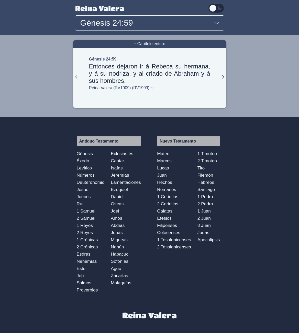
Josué (82, 189)
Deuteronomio (91, 182)
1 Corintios (167, 196)
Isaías (117, 167)
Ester (82, 268)
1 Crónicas (87, 239)
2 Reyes (85, 232)
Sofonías (119, 261)
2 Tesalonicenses (174, 246)
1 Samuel (86, 211)
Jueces (84, 196)
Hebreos (205, 182)
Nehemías (87, 261)
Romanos (166, 189)
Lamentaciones (126, 182)
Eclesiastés (122, 153)
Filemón (205, 175)
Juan (162, 175)
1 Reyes (85, 225)
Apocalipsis (208, 239)
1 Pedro (205, 196)
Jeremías (120, 175)
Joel (115, 211)
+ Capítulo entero (149, 44)
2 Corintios (167, 203)
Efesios (164, 218)
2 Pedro (205, 203)
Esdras (84, 254)
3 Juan (204, 225)
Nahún (117, 246)
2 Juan (204, 218)
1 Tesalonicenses (174, 239)
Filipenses (167, 225)
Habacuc (119, 254)
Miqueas (119, 239)
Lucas (163, 167)
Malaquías (121, 282)
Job (80, 275)
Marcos (164, 160)
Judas (203, 232)
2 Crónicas (87, 246)
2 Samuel (86, 218)
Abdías (118, 225)
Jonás (117, 232)
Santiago (206, 189)
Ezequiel (119, 189)
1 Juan (204, 211)
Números (86, 175)
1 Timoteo (207, 153)
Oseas (117, 203)
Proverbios (87, 289)
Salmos (84, 282)
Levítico (84, 167)
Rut (80, 203)
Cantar (117, 160)
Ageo (116, 268)
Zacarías (119, 275)
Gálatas (164, 211)
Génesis (85, 153)
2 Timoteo (207, 160)
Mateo (163, 153)
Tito (201, 167)
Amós (116, 218)
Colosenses (168, 232)
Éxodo (83, 160)
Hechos (164, 182)
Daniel (117, 196)
